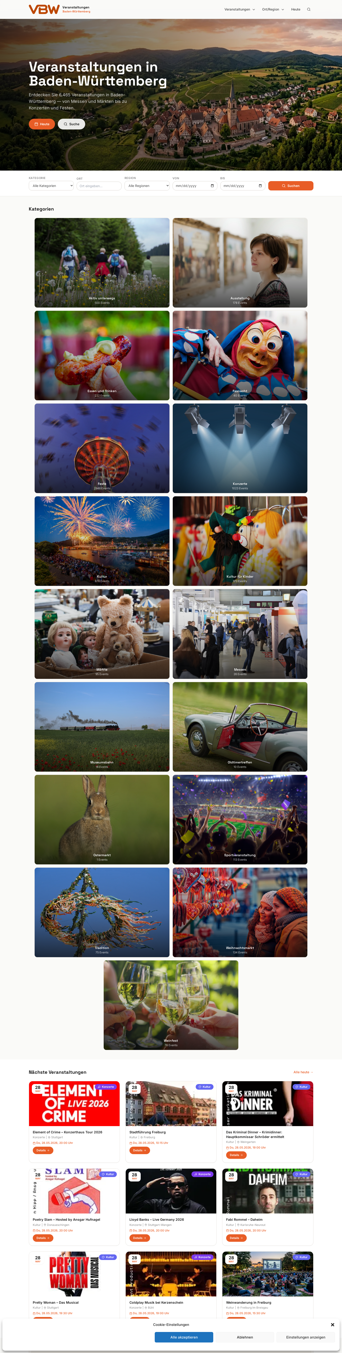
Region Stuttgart (187, 1284)
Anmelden (210, 1118)
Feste (106, 1258)
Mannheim (37, 1258)
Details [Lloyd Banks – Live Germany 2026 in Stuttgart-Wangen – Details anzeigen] (139, 646)
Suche (71, 124)
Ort (80, 178)
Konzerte (106, 495)
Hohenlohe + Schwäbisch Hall (197, 1245)
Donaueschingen (56, 633)
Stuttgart (55, 546)
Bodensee (182, 1232)
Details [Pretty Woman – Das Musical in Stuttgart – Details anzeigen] (43, 729)
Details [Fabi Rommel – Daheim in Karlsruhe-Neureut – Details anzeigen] (236, 646)
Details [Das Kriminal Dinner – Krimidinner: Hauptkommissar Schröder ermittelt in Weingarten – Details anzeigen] (236, 564)
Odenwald (183, 1277)
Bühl (149, 716)
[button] (332, 1324)
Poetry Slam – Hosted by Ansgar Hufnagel (66, 628)
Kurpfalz (181, 1258)
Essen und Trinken (116, 1245)
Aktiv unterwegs (114, 1232)
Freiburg (147, 546)
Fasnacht (109, 1251)
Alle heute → (303, 481)
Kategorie (37, 178)
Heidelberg (37, 1245)
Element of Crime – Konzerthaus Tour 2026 (67, 541)
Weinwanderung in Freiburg (248, 711)
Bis (222, 178)
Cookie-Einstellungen (264, 1264)
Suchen (291, 186)
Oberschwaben (186, 1271)
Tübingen (36, 1271)
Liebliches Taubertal (190, 1264)
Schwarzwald (185, 1297)
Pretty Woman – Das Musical (56, 711)
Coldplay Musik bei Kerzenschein (156, 711)
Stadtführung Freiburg (147, 541)
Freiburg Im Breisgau (252, 716)
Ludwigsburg (39, 1264)
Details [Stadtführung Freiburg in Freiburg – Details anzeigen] (139, 559)
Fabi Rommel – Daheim (244, 628)
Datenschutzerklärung (265, 1251)
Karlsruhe (36, 1251)
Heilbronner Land (188, 1238)
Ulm (32, 1277)
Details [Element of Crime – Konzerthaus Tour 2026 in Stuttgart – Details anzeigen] (43, 559)
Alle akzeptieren (184, 1337)
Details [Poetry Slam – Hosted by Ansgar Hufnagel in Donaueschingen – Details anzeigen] (43, 646)
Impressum (256, 1245)
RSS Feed (255, 1258)
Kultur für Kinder (114, 1277)
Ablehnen (245, 1337)
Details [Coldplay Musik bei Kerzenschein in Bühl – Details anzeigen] (139, 729)
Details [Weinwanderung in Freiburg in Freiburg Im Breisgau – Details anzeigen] (236, 729)
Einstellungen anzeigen (305, 1337)
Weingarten (246, 550)
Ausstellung (111, 1238)
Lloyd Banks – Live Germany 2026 (156, 628)
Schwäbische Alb (188, 1290)
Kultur (205, 495)
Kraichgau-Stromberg (191, 1251)
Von (176, 178)
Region (130, 178)
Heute (295, 9)
